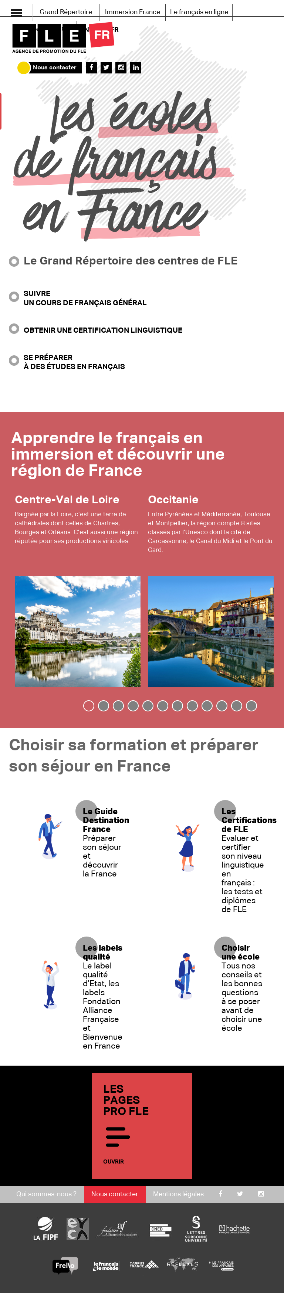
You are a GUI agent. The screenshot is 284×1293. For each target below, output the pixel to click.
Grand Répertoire (66, 12)
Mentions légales (178, 1194)
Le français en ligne (199, 12)
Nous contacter (55, 68)
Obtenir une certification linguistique (103, 330)
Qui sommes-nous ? (46, 1194)
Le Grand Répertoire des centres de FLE (130, 261)
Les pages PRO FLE (140, 1126)
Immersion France (132, 12)
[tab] (88, 705)
